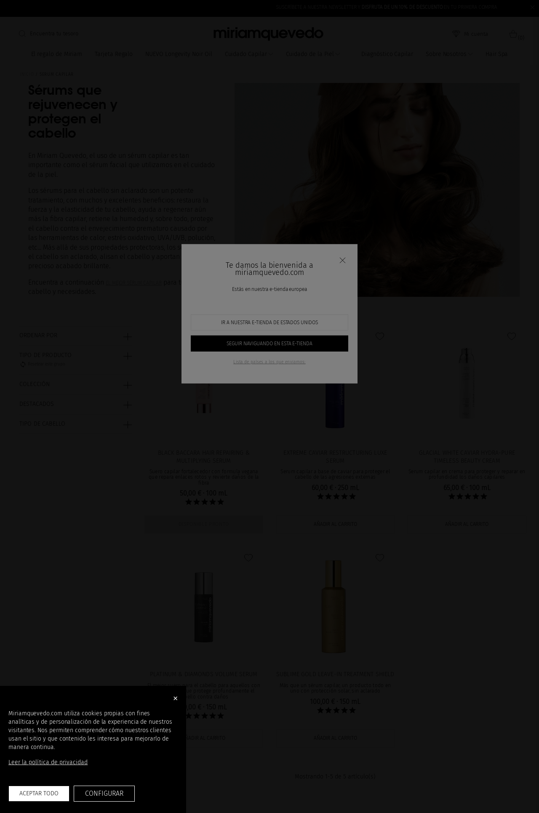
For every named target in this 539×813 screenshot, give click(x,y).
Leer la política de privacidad (48, 762)
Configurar (104, 793)
